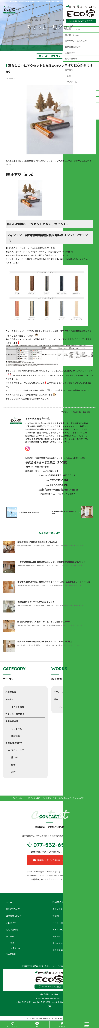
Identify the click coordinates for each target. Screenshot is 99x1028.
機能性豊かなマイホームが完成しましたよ (35, 601)
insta (27, 449)
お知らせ (9, 699)
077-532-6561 (25, 1001)
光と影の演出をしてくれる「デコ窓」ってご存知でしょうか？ (44, 621)
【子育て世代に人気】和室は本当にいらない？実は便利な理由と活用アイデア (51, 561)
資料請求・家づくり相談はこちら (51, 860)
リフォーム (16, 728)
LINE (37, 1027)
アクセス (62, 1027)
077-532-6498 (44, 1001)
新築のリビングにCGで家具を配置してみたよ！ (38, 541)
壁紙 (13, 764)
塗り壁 (14, 757)
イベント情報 (17, 706)
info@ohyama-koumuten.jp (60, 489)
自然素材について (13, 742)
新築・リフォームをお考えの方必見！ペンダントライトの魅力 (44, 641)
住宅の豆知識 (11, 721)
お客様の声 (10, 692)
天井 (13, 771)
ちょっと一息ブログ (14, 713)
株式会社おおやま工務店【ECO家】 (44, 1018)
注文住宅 (15, 735)
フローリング (17, 750)
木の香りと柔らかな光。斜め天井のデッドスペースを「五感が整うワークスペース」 (54, 581)
